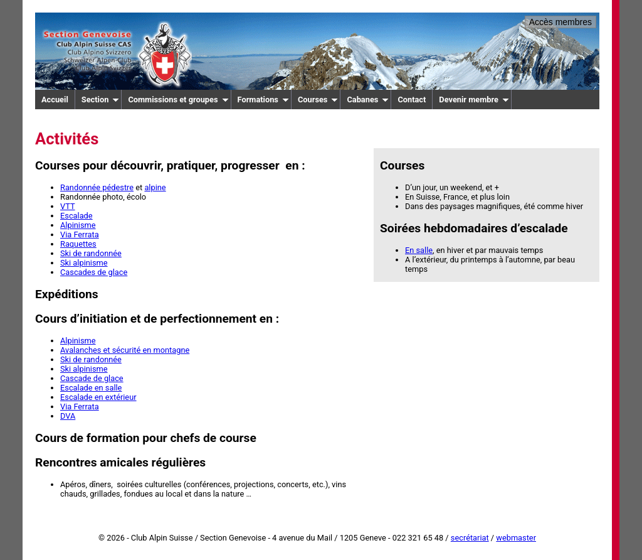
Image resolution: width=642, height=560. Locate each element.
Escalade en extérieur (98, 397)
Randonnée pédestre (97, 187)
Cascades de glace (93, 272)
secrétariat (470, 537)
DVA (67, 416)
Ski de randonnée (91, 253)
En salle (419, 250)
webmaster (516, 537)
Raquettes (78, 244)
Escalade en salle (91, 387)
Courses (318, 99)
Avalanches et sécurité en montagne (124, 350)
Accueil (54, 99)
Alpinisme (78, 225)
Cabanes (368, 99)
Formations (263, 99)
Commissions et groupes (178, 99)
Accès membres (560, 22)
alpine (155, 187)
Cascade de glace (92, 378)
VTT (67, 206)
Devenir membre (474, 99)
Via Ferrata (79, 234)
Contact (411, 99)
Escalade (76, 215)
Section (101, 99)
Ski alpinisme (84, 262)
